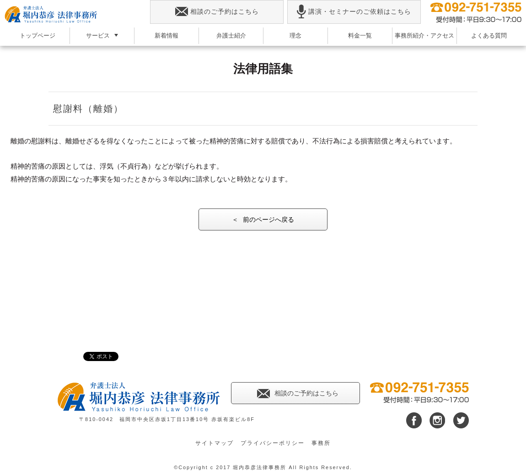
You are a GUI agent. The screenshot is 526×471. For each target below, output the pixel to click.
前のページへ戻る (268, 219)
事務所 (321, 443)
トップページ (37, 35)
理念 (295, 35)
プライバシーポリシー (273, 443)
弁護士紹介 (231, 35)
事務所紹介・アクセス (424, 35)
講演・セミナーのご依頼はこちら (354, 11)
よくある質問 (489, 35)
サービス (98, 35)
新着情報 (166, 35)
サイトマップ (214, 443)
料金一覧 (360, 35)
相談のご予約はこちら (217, 11)
